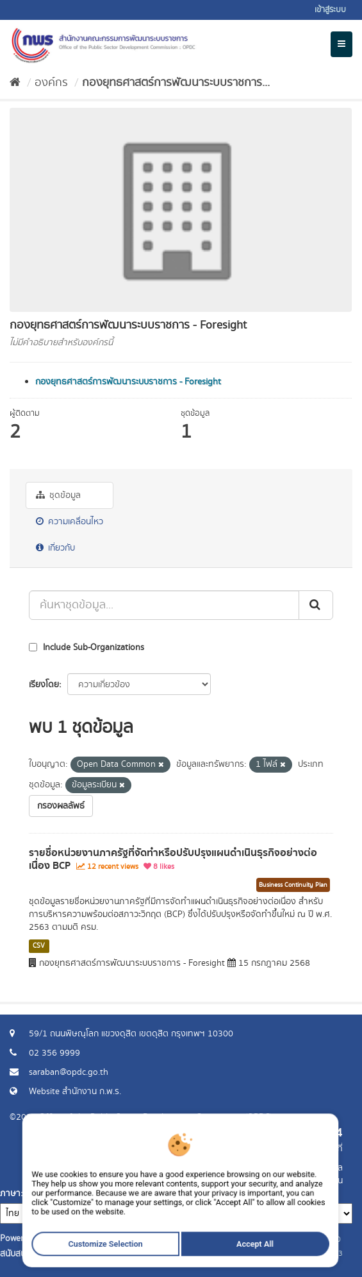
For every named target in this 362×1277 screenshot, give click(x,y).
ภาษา (10, 1193)
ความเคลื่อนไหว (69, 521)
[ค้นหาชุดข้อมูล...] (164, 605)
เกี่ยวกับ (55, 548)
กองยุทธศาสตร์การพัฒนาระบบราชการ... (176, 82)
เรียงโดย (44, 684)
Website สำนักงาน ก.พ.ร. (75, 1091)
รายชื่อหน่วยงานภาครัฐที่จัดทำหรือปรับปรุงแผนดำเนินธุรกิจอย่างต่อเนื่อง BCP (173, 859)
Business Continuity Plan (293, 884)
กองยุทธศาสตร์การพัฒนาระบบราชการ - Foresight (128, 381)
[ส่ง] (316, 605)
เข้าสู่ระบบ (330, 10)
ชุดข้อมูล (58, 495)
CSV (39, 946)
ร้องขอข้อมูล (320, 1167)
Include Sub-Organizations (86, 647)
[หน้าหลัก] (15, 82)
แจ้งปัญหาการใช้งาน (306, 1180)
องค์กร (51, 82)
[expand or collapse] (341, 44)
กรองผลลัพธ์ (61, 806)
